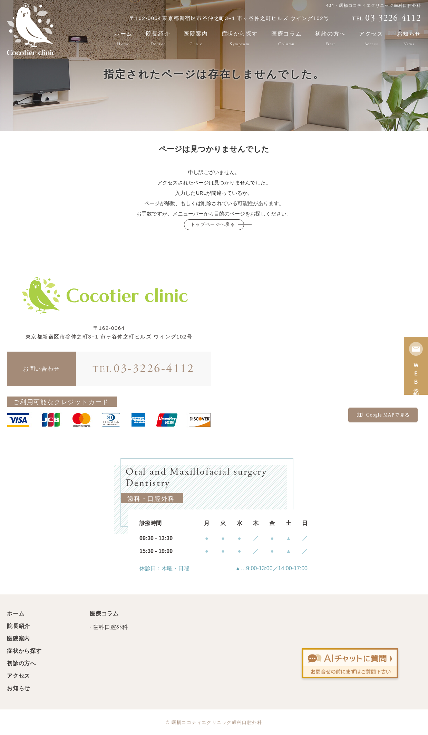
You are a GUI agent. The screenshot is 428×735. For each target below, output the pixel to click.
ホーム (123, 38)
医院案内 (196, 38)
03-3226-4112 (143, 369)
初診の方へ (330, 38)
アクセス (371, 38)
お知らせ (18, 688)
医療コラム (286, 38)
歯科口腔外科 (110, 627)
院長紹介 (158, 38)
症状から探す (240, 38)
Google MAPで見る (383, 415)
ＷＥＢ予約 (416, 366)
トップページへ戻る (213, 224)
